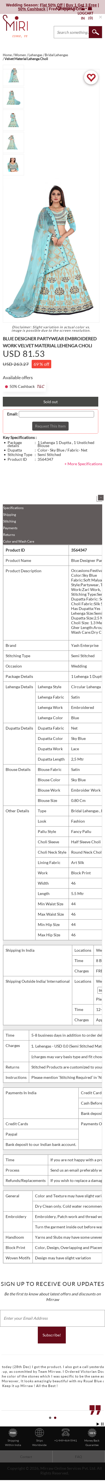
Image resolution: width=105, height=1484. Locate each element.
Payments (10, 528)
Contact (26, 1457)
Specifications (13, 508)
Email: (12, 414)
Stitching (9, 521)
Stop (102, 1424)
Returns (9, 535)
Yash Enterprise (85, 645)
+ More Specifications (83, 463)
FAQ (78, 1457)
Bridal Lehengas (85, 810)
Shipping (9, 514)
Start (98, 1424)
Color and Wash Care (18, 541)
